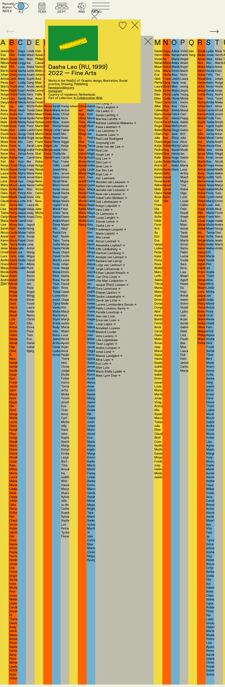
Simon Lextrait (108, 244)
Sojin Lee (104, 177)
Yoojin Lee (104, 157)
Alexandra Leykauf (110, 248)
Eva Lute (103, 366)
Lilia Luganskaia (107, 343)
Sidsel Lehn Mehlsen (111, 201)
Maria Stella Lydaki (110, 374)
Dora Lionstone (108, 291)
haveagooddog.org (61, 88)
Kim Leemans (105, 181)
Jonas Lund (105, 354)
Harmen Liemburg (110, 256)
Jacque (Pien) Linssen (112, 287)
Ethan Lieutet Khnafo (112, 276)
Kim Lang (104, 106)
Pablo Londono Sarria (112, 311)
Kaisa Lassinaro (108, 130)
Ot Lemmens (106, 216)
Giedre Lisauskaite (110, 299)
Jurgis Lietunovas (109, 272)
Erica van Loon (107, 323)
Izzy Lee (103, 161)
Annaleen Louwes (108, 331)
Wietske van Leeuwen (112, 185)
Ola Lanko (104, 114)
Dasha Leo (105, 228)
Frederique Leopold (111, 232)
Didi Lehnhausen (108, 205)
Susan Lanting (107, 118)
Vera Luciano (106, 339)
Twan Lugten (106, 347)
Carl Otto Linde (108, 279)
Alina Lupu (104, 362)
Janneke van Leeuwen (112, 193)
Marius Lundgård (109, 358)
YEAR (103, 14)
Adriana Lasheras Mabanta (116, 126)
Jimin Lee (104, 169)
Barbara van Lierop (109, 264)
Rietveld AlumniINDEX (30, 14)
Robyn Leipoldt (108, 208)
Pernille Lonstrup (109, 315)
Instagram (55, 91)
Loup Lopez (106, 327)
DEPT (128, 14)
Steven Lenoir (107, 224)
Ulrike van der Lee (110, 149)
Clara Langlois (107, 110)
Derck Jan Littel (108, 303)
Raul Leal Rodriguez (109, 141)
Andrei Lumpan (108, 350)
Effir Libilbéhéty (108, 252)
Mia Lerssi (103, 240)
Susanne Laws (107, 137)
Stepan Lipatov (108, 295)
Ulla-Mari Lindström (111, 283)
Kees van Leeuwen (110, 197)
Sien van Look (105, 319)
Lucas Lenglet (107, 220)
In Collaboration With (87, 98)
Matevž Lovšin (106, 335)
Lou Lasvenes (107, 134)
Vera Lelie (104, 212)
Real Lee (102, 153)
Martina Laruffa (108, 122)
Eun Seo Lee (104, 173)
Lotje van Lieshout (110, 268)
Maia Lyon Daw (108, 378)
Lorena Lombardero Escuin (116, 307)
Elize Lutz (102, 370)
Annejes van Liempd (111, 260)
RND (152, 14)
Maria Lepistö (107, 236)
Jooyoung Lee (105, 145)
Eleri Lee (103, 165)
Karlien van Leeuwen (111, 189)
